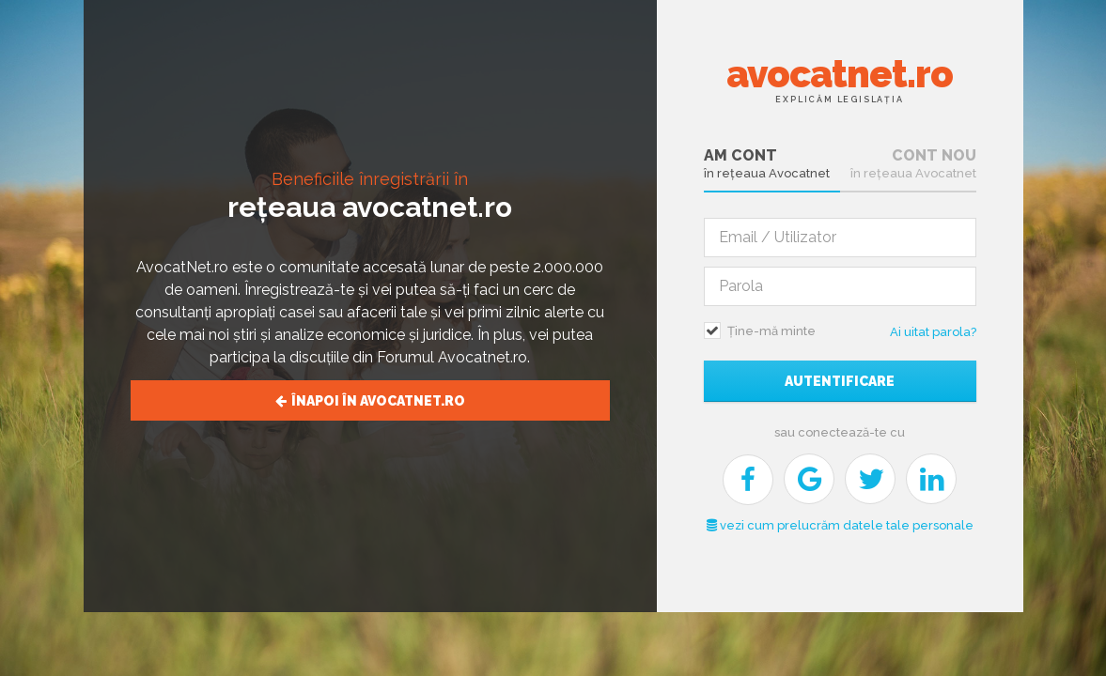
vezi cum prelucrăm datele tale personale (840, 525)
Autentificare (840, 381)
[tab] (772, 164)
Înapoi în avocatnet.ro (370, 400)
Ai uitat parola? (933, 332)
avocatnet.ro (839, 79)
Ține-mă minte (771, 331)
